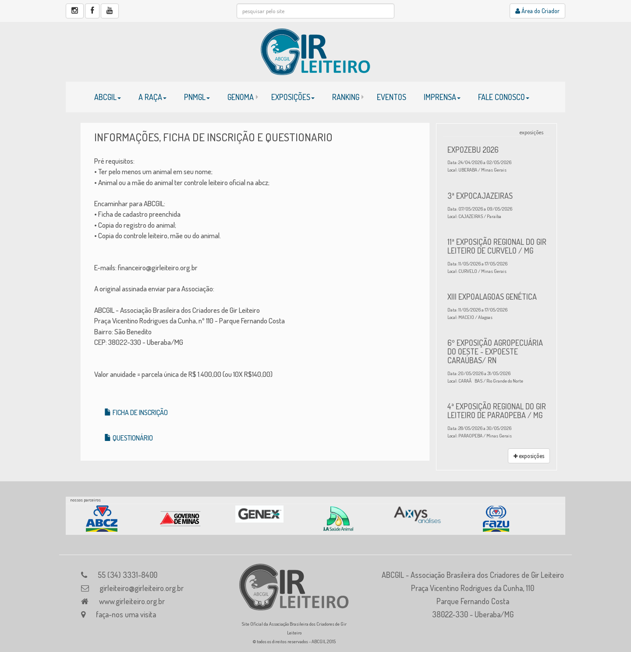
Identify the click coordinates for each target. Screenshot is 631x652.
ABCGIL (107, 97)
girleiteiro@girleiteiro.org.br (141, 588)
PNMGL (197, 97)
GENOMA (240, 97)
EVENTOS (391, 97)
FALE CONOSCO (503, 97)
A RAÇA (152, 97)
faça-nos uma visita (126, 614)
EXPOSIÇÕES (293, 97)
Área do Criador (537, 10)
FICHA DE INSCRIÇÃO (136, 412)
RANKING (345, 97)
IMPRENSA (442, 97)
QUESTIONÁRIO (128, 437)
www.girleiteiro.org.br (132, 601)
